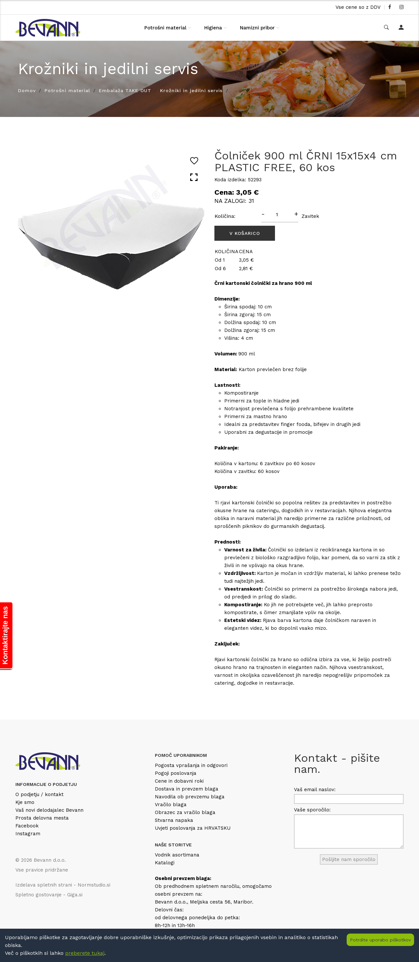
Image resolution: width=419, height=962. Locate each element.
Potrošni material (165, 28)
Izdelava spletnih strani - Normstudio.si (62, 885)
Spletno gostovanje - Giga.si (48, 895)
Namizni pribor (257, 28)
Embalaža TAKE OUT (125, 90)
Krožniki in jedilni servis (191, 90)
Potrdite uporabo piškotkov (380, 939)
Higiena (213, 28)
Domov (27, 90)
